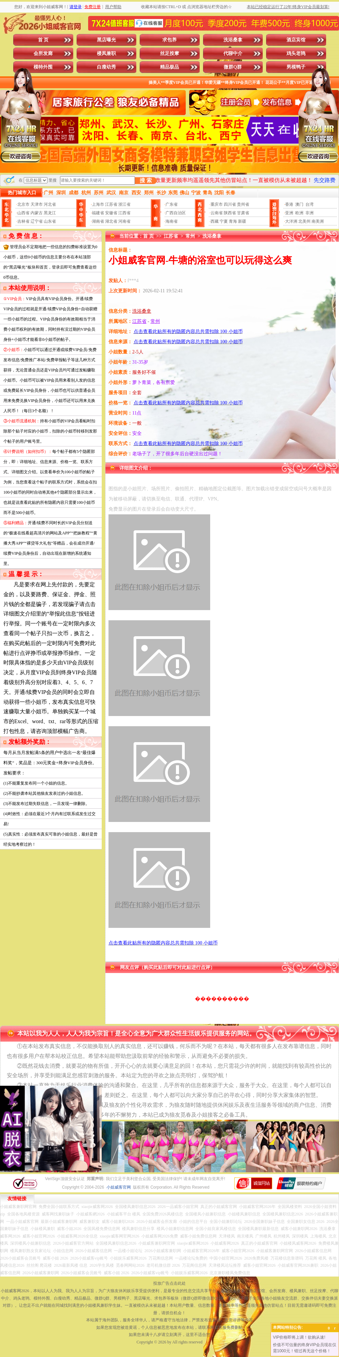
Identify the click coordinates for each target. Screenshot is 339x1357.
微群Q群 (233, 67)
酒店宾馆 (295, 39)
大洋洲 (291, 221)
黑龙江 (50, 212)
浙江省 (124, 204)
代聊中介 (232, 53)
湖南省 (98, 221)
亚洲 (289, 212)
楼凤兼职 (106, 53)
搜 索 (146, 180)
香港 (289, 204)
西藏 (215, 221)
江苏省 (111, 204)
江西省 (124, 212)
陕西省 (230, 212)
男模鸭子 (295, 67)
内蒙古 (37, 212)
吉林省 (23, 221)
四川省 (230, 204)
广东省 (171, 204)
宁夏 (224, 221)
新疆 (242, 221)
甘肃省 (243, 212)
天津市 (37, 204)
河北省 (50, 204)
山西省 (23, 212)
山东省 (50, 221)
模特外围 (43, 67)
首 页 (43, 39)
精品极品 (169, 67)
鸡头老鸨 (295, 53)
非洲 (309, 212)
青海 (233, 221)
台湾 (309, 204)
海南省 (171, 221)
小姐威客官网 (118, 1187)
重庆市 (217, 204)
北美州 (304, 221)
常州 (190, 236)
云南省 (217, 212)
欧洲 (299, 212)
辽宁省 (37, 221)
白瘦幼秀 (106, 67)
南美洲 (318, 221)
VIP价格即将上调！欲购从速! (299, 1337)
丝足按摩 (169, 53)
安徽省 (111, 212)
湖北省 (111, 221)
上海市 (98, 204)
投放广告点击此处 (169, 1283)
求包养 (169, 39)
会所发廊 (43, 53)
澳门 (299, 204)
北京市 (23, 204)
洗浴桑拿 (232, 39)
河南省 (124, 221)
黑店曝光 (106, 39)
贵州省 (243, 204)
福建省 (98, 212)
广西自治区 (175, 212)
